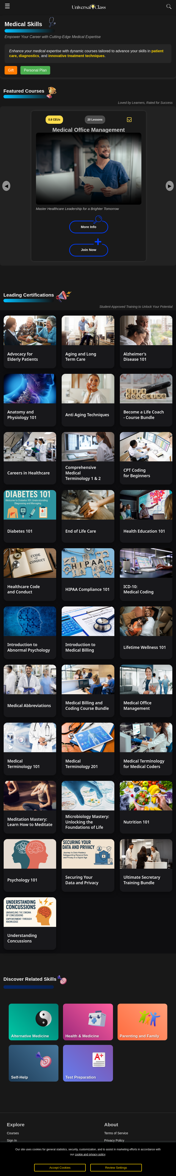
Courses (13, 1133)
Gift (11, 70)
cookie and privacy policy (90, 1154)
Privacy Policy (114, 1140)
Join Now (88, 249)
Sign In (12, 1140)
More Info (88, 227)
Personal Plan (35, 70)
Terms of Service (116, 1133)
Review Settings (116, 1167)
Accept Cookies (60, 1167)
